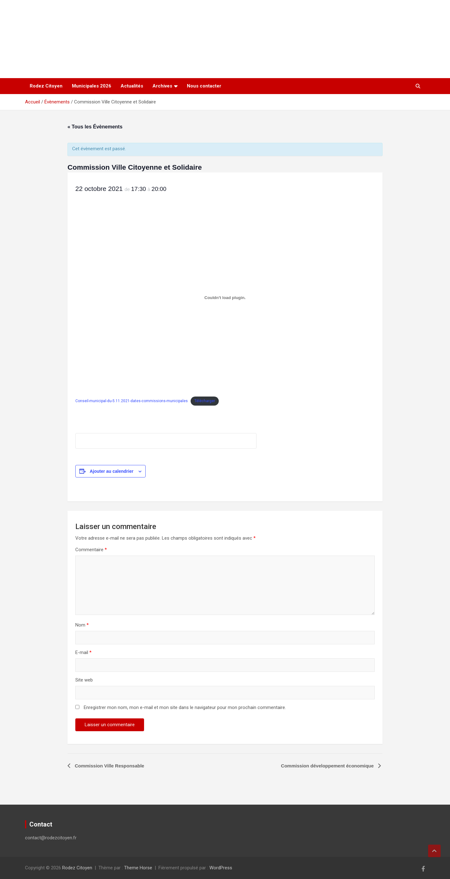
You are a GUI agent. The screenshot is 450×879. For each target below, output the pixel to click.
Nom (82, 625)
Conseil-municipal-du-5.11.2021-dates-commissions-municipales (131, 401)
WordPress (220, 868)
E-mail (83, 652)
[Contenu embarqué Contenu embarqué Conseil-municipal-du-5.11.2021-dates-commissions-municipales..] (225, 297)
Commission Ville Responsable (108, 765)
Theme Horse (138, 868)
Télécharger (204, 401)
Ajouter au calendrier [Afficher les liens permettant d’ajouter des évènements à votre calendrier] (111, 471)
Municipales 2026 (91, 86)
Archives (162, 86)
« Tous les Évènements (95, 126)
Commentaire (91, 549)
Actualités (132, 86)
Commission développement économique (328, 765)
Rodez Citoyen (46, 86)
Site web (84, 680)
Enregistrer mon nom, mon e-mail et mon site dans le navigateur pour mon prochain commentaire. (185, 707)
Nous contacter (204, 86)
